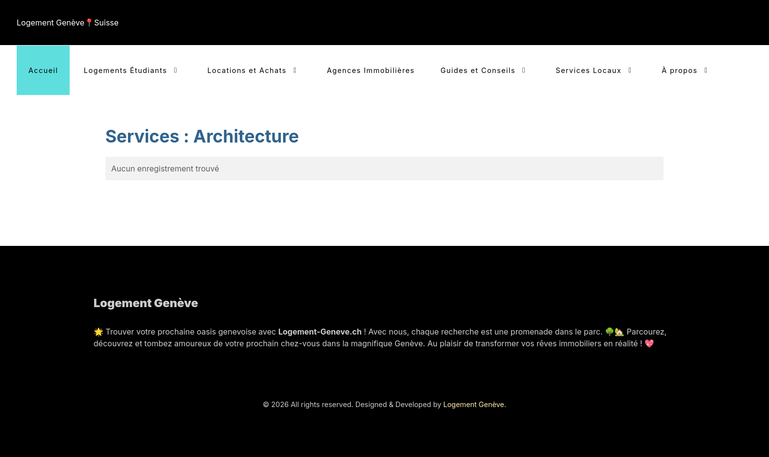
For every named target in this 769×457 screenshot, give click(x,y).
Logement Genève (473, 404)
